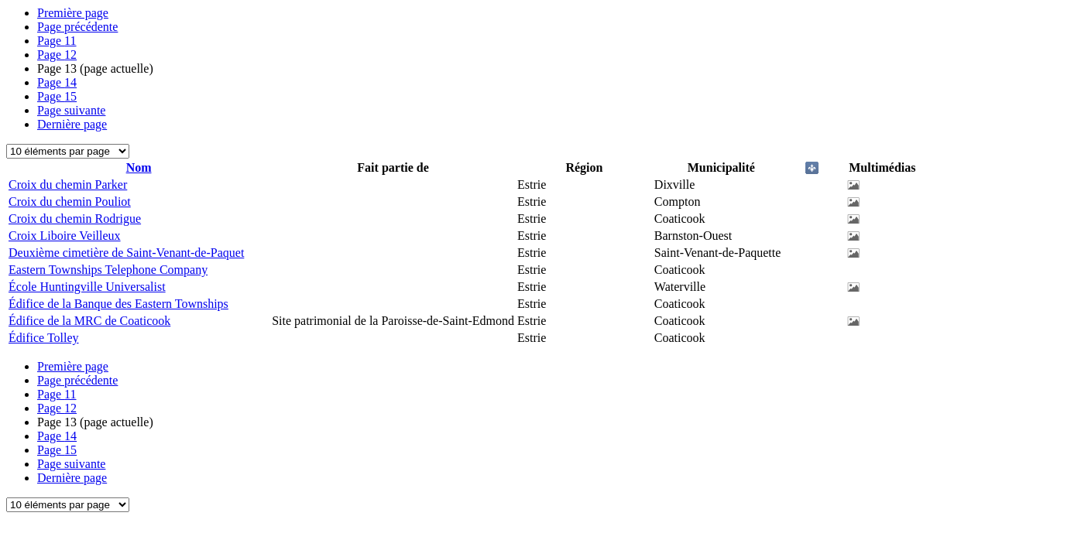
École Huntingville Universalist (87, 286)
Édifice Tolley (44, 337)
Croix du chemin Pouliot (70, 201)
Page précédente (77, 26)
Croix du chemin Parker (68, 184)
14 (57, 82)
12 (57, 54)
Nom (139, 167)
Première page (72, 12)
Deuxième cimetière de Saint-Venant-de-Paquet (126, 252)
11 (57, 40)
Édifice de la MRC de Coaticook (89, 320)
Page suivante (71, 110)
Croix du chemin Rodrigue (75, 218)
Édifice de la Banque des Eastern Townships (118, 303)
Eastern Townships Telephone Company (108, 269)
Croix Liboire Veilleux (65, 235)
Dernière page (72, 124)
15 (57, 96)
